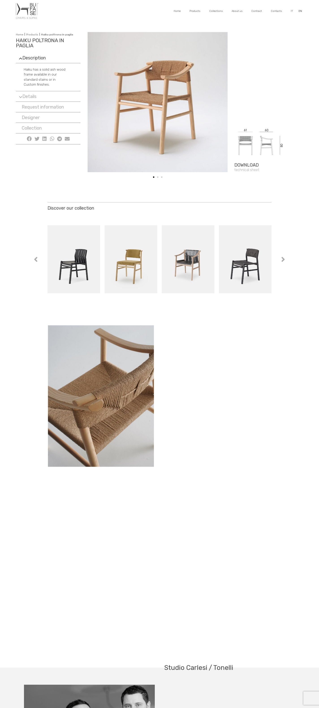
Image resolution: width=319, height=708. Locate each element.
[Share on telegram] (59, 139)
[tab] (48, 58)
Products (195, 11)
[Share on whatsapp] (52, 139)
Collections (216, 11)
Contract (256, 11)
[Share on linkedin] (44, 139)
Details (29, 96)
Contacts (276, 11)
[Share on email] (67, 139)
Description (34, 58)
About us (237, 11)
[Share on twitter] (37, 139)
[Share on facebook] (29, 139)
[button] (41, 107)
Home (177, 11)
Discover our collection (70, 208)
